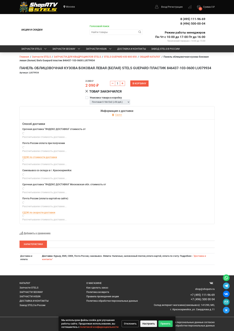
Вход (164, 6)
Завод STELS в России (165, 48)
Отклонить (130, 323)
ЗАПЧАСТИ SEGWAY (66, 49)
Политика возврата (97, 292)
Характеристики (33, 244)
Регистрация (175, 6)
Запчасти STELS (34, 49)
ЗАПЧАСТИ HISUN (99, 49)
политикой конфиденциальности (99, 327)
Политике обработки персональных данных (189, 325)
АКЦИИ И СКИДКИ (32, 29)
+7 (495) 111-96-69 (202, 295)
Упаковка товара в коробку (106, 97)
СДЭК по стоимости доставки (39, 157)
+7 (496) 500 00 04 (203, 299)
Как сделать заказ (97, 287)
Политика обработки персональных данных (112, 300)
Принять (166, 323)
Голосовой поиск (99, 26)
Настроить (148, 323)
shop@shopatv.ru (205, 289)
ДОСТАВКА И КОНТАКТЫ (131, 48)
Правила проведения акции (102, 296)
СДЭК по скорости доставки (38, 212)
